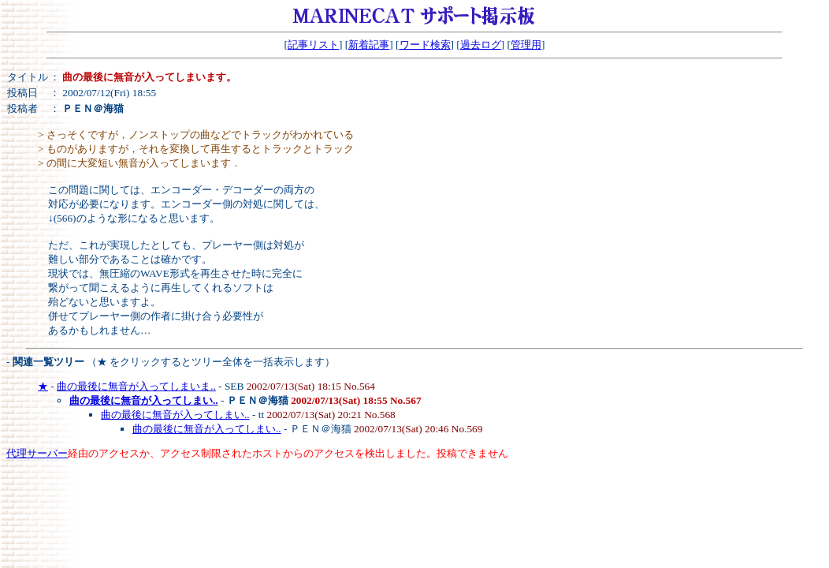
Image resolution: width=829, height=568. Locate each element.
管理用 (526, 44)
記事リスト (313, 44)
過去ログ (480, 44)
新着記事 (368, 44)
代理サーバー (37, 453)
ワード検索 (425, 44)
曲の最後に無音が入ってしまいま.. (136, 386)
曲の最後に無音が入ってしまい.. (175, 414)
